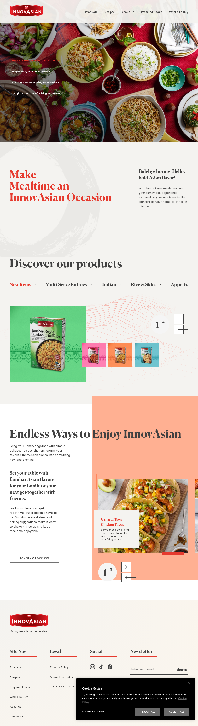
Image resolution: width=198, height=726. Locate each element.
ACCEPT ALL (176, 711)
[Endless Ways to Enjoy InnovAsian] (99, 433)
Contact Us (17, 716)
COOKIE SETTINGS (62, 686)
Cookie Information (62, 677)
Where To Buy (178, 12)
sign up (182, 669)
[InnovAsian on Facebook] (110, 667)
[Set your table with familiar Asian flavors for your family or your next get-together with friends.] (34, 486)
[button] (37, 61)
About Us (127, 12)
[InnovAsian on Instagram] (92, 667)
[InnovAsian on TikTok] (101, 667)
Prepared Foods (151, 12)
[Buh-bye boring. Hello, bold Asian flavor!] (163, 174)
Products (91, 12)
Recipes (109, 12)
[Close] (188, 682)
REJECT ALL (148, 711)
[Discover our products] (99, 263)
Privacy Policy (59, 667)
